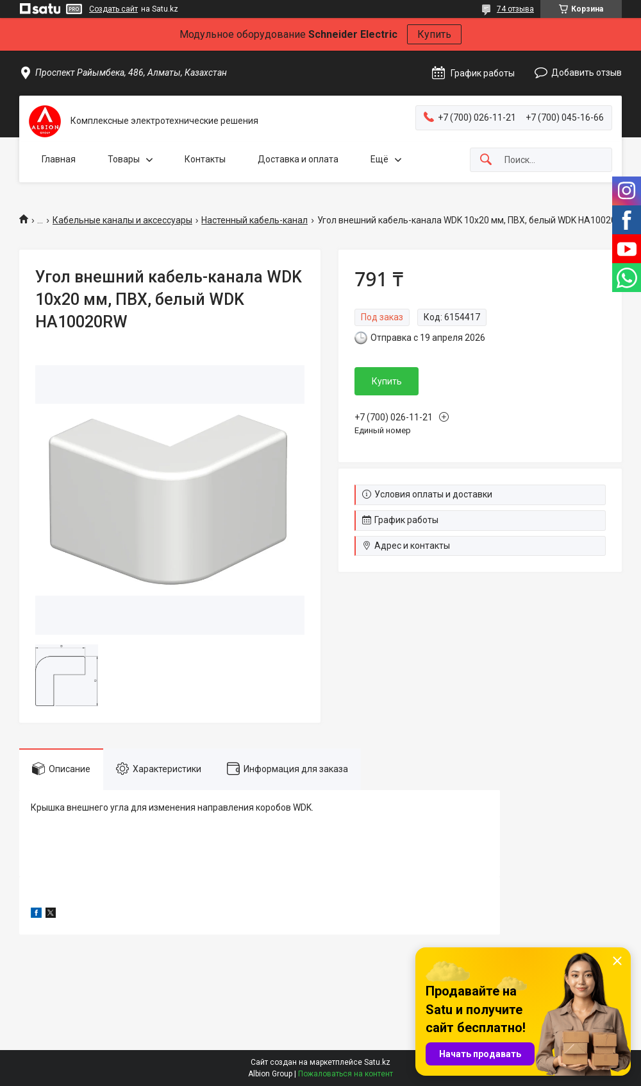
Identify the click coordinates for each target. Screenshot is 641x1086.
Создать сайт (113, 8)
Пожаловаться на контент (345, 1073)
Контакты (205, 159)
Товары (124, 159)
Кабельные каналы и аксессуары (122, 220)
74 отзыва (515, 8)
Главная (59, 159)
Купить (434, 34)
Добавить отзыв (586, 72)
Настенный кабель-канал (254, 220)
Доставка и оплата (298, 159)
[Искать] (486, 160)
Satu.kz (377, 1062)
